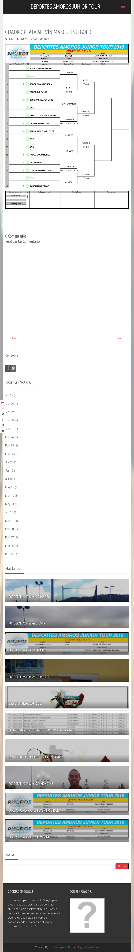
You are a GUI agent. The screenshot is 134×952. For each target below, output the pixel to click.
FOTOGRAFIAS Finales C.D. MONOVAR (31, 783)
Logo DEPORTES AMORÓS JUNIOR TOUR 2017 (36, 757)
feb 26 (9, 437)
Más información (28, 926)
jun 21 (9, 462)
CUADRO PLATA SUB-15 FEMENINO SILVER (34, 810)
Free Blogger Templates (84, 947)
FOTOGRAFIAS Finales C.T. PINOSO (29, 596)
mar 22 (9, 412)
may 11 (9, 504)
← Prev (12, 338)
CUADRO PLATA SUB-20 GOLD (26, 650)
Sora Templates (58, 947)
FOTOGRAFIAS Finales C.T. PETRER (29, 677)
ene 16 (9, 454)
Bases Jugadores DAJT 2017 (25, 703)
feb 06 (9, 546)
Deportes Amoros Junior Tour (65, 6)
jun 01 (9, 479)
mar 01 (9, 428)
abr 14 (9, 512)
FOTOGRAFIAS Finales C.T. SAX (27, 623)
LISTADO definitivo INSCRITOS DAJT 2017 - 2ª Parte (40, 730)
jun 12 (9, 470)
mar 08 (9, 420)
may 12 (9, 495)
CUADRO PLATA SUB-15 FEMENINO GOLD (33, 837)
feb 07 (9, 537)
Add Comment (41, 38)
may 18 (9, 487)
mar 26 (9, 403)
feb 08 (9, 529)
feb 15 (9, 445)
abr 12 (9, 395)
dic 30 (9, 554)
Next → (121, 338)
